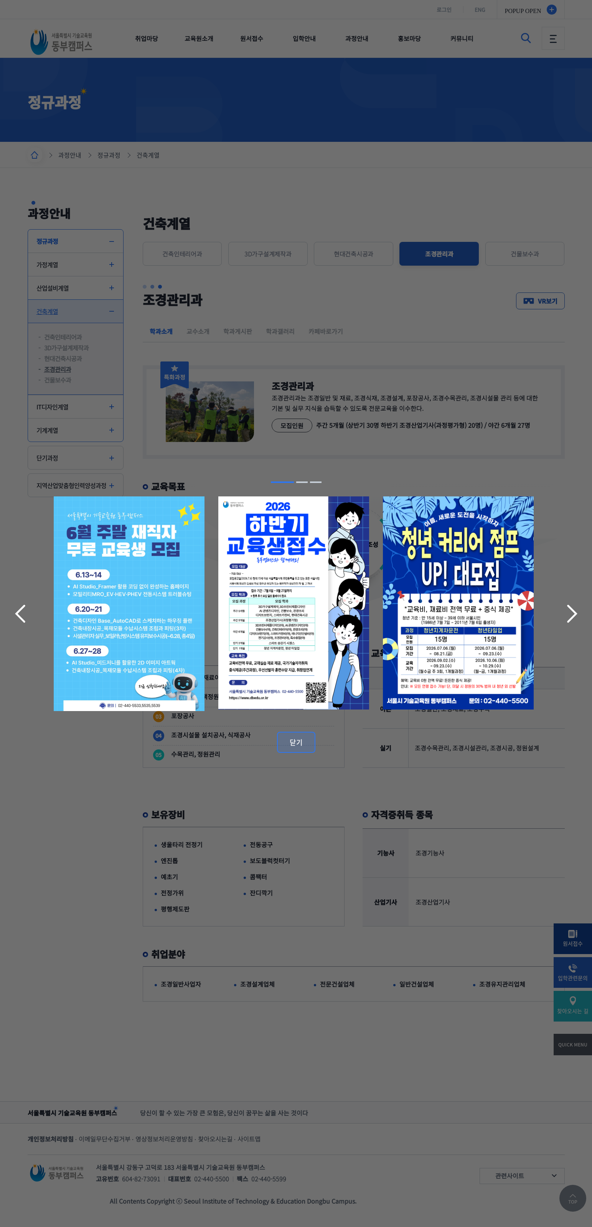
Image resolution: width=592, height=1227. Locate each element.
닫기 (296, 742)
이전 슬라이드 (21, 613)
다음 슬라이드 (571, 613)
